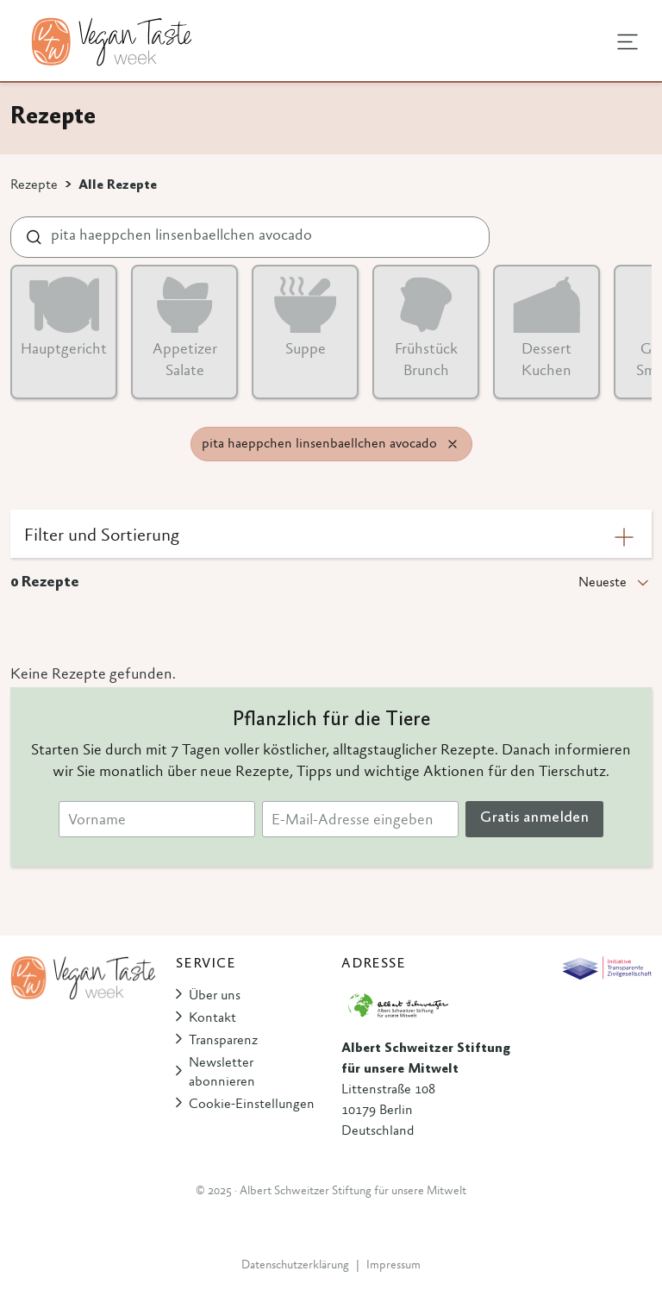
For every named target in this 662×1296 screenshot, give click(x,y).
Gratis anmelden (534, 818)
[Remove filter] (452, 444)
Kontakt (212, 1018)
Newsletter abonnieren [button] (222, 1072)
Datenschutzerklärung (295, 1266)
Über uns (214, 996)
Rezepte (34, 185)
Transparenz (223, 1041)
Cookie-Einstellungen (252, 1104)
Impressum (393, 1266)
